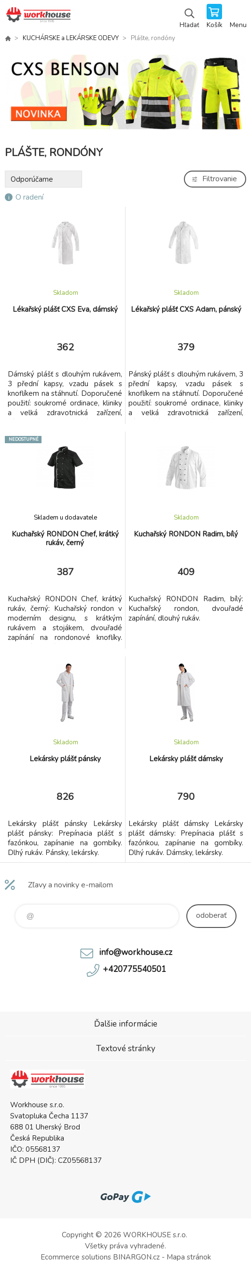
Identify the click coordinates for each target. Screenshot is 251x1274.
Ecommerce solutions (76, 1257)
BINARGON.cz (136, 1257)
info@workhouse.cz (135, 952)
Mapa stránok (189, 1257)
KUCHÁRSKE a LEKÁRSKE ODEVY (71, 38)
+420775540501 (134, 969)
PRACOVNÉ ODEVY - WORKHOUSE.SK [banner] (38, 17)
